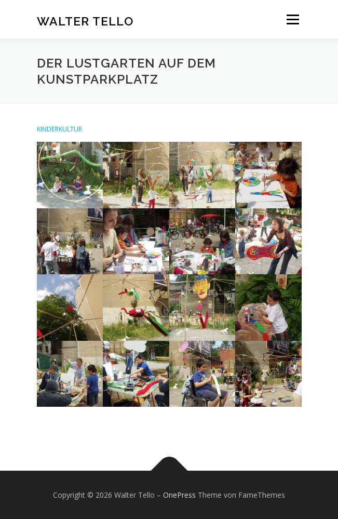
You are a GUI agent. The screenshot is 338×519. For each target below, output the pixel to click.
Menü (292, 19)
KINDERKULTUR (59, 129)
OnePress (179, 495)
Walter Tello (85, 21)
